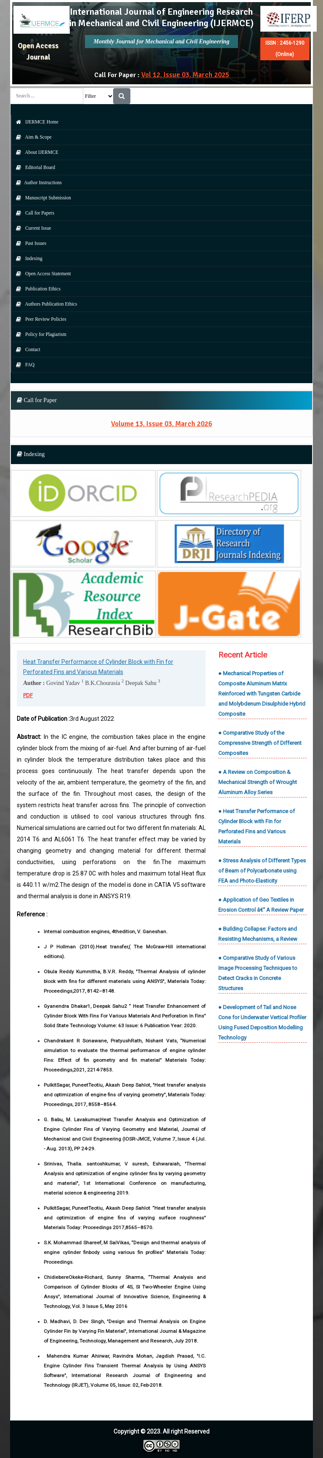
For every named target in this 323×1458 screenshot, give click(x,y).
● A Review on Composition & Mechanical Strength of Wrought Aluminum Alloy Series (257, 782)
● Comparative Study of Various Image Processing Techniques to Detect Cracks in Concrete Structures (257, 973)
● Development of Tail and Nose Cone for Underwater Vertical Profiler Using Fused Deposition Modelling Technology (262, 1022)
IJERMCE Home (35, 121)
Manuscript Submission (41, 197)
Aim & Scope (32, 137)
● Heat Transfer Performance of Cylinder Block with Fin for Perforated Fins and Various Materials (256, 826)
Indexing (27, 258)
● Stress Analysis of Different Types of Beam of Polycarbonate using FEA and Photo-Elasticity (262, 870)
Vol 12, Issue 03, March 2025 (185, 74)
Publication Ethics (36, 288)
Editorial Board (33, 167)
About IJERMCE (35, 152)
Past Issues (29, 243)
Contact (26, 349)
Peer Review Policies (39, 319)
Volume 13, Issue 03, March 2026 (161, 423)
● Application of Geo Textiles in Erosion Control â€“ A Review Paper (261, 905)
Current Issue (31, 228)
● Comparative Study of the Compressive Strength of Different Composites (260, 743)
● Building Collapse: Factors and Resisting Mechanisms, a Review (257, 934)
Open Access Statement (41, 273)
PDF (28, 695)
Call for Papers (33, 212)
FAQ (23, 364)
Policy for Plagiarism (39, 334)
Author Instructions (37, 182)
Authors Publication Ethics (44, 303)
